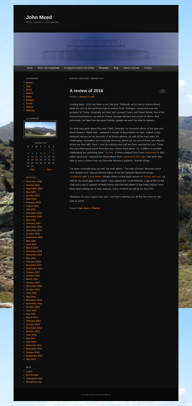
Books (29, 82)
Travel (29, 103)
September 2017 (34, 268)
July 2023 (31, 209)
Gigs (80, 208)
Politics (30, 100)
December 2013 (34, 328)
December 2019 (34, 230)
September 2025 (34, 188)
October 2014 (33, 307)
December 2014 (34, 300)
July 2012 (31, 359)
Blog (116, 68)
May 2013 (31, 338)
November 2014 (34, 303)
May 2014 (31, 314)
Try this (109, 152)
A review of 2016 (86, 90)
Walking (30, 110)
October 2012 (33, 352)
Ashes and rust (152, 176)
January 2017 (33, 272)
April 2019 (31, 244)
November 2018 (34, 254)
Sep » (49, 169)
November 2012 (34, 348)
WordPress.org (33, 382)
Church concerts (131, 68)
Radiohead (151, 152)
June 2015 (31, 293)
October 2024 (33, 195)
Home (30, 68)
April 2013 (31, 342)
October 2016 (33, 275)
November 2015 (34, 286)
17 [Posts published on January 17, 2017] (32, 160)
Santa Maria (94, 176)
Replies (95, 208)
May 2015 (31, 296)
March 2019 (32, 248)
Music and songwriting (48, 68)
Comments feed (34, 378)
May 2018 (31, 258)
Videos (29, 107)
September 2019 (34, 237)
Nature (29, 93)
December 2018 (34, 251)
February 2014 (33, 321)
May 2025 (31, 192)
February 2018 (33, 261)
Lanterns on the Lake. (134, 156)
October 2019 (33, 234)
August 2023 (32, 206)
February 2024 (33, 202)
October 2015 (33, 289)
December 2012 (34, 345)
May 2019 (31, 241)
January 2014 (33, 324)
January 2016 (33, 282)
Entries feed (32, 375)
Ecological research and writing (79, 68)
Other (29, 96)
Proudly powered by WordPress (96, 394)
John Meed (39, 17)
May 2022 (31, 220)
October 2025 (33, 185)
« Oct (32, 169)
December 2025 (34, 181)
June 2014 (31, 310)
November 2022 (34, 216)
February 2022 (33, 223)
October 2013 (33, 331)
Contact (148, 68)
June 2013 (31, 335)
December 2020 (34, 227)
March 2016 (32, 279)
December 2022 (34, 213)
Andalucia (75, 176)
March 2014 (32, 317)
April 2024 (31, 199)
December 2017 (34, 265)
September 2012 (34, 356)
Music (87, 208)
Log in (29, 371)
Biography (104, 68)
